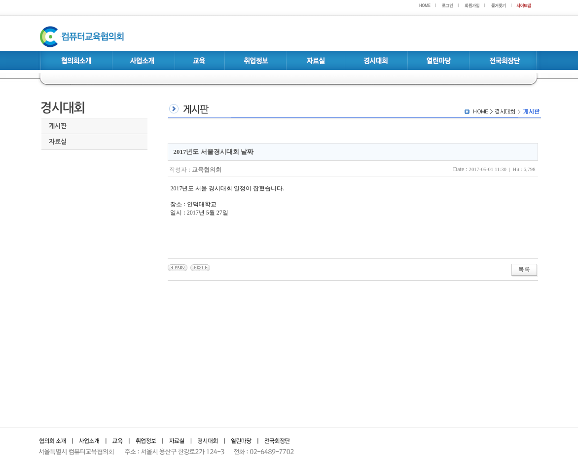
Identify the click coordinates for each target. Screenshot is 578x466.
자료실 (58, 142)
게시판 (58, 126)
